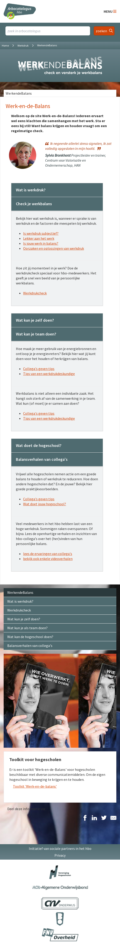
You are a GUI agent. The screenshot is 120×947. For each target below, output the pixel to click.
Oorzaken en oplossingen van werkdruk (53, 248)
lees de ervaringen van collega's (47, 553)
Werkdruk (23, 45)
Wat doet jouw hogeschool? (44, 504)
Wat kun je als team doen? (27, 628)
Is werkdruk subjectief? (41, 233)
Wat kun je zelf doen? (23, 619)
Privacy (60, 855)
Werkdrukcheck (35, 293)
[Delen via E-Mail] (113, 818)
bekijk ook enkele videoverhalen (48, 558)
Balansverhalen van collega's (29, 645)
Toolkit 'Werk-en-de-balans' (35, 786)
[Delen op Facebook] (85, 818)
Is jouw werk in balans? (40, 243)
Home (5, 45)
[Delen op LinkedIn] (94, 818)
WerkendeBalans (19, 93)
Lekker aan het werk (38, 238)
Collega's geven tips (38, 368)
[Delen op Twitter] (104, 818)
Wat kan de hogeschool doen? (30, 636)
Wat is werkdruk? (20, 601)
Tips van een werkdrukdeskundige (49, 373)
